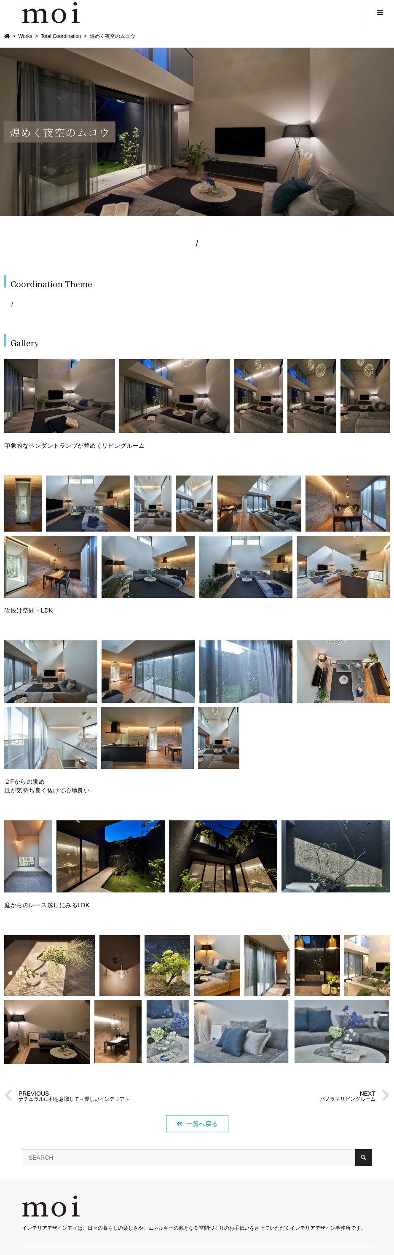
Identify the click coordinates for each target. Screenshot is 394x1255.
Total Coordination (61, 36)
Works (25, 36)
